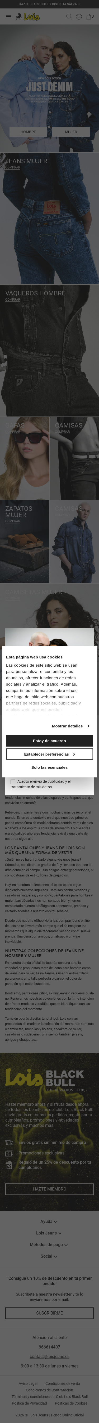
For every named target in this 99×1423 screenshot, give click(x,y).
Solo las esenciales (49, 767)
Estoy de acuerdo (49, 740)
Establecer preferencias (49, 754)
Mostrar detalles (67, 726)
